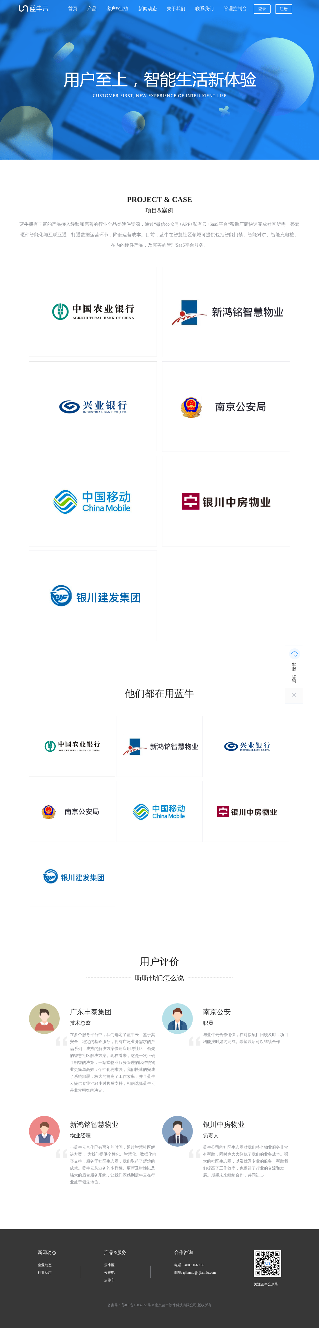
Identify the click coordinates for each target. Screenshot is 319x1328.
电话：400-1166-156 (189, 1265)
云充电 (109, 1273)
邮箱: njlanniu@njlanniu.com (195, 1273)
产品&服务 (115, 1252)
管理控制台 (235, 8)
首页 (72, 8)
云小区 (109, 1265)
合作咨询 (183, 1252)
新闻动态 (147, 8)
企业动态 (45, 1265)
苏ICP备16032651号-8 (138, 1305)
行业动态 (45, 1273)
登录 (262, 9)
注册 (284, 9)
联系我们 (204, 8)
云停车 (109, 1280)
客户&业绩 (117, 8)
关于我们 (176, 8)
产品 (92, 8)
